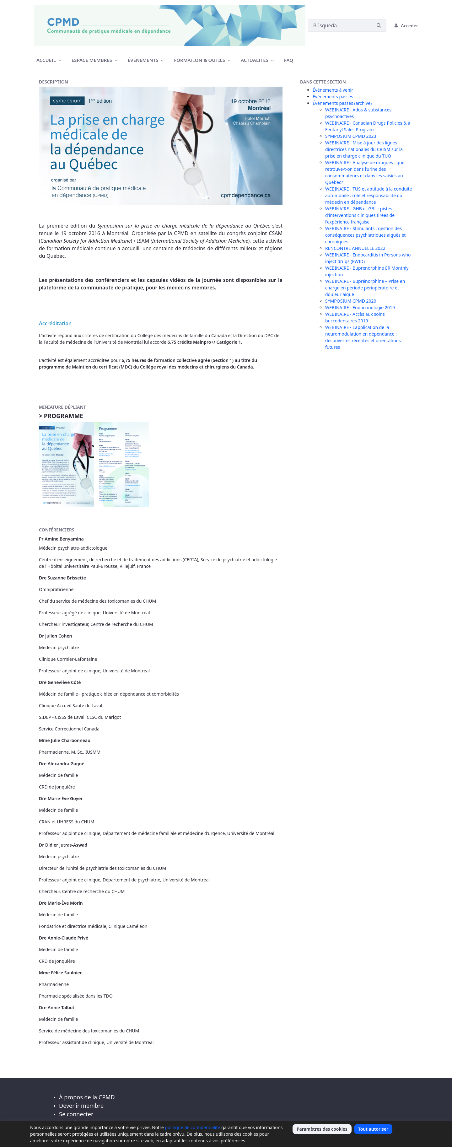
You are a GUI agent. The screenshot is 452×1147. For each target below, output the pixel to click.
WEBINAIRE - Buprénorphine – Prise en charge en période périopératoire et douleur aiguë (365, 287)
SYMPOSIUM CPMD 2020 (350, 301)
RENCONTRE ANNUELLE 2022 (355, 248)
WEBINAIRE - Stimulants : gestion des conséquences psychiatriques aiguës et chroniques (365, 235)
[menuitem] (49, 60)
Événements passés (333, 97)
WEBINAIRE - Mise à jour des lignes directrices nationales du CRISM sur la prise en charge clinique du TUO (364, 149)
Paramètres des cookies (322, 1129)
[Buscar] (340, 25)
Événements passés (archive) (342, 103)
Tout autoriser (373, 1129)
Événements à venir (333, 90)
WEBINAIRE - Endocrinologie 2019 (360, 307)
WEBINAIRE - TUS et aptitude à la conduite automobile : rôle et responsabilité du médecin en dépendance (368, 195)
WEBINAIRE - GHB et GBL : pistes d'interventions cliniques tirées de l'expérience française (360, 215)
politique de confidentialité (192, 1127)
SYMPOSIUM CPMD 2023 (350, 136)
